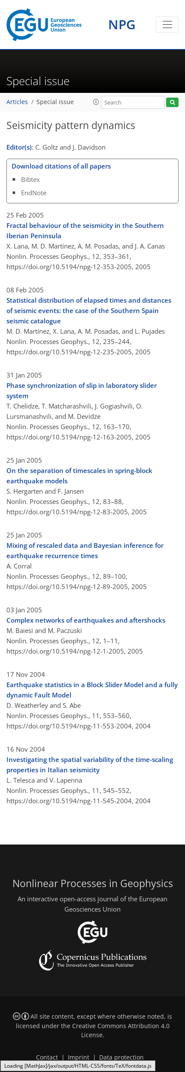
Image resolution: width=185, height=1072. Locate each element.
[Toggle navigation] (167, 24)
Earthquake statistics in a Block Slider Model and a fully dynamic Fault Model (92, 689)
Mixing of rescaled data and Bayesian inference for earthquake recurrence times (85, 550)
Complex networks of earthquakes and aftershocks (85, 620)
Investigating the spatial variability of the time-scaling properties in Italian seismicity (89, 764)
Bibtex (30, 179)
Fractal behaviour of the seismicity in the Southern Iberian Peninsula (85, 230)
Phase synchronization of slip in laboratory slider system (81, 390)
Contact (47, 1057)
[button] (96, 102)
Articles (17, 102)
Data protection (121, 1057)
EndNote (33, 192)
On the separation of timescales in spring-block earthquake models (79, 475)
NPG (122, 24)
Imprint (78, 1057)
